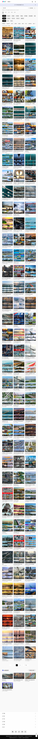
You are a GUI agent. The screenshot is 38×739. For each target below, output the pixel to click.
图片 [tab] (6, 12)
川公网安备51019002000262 (28, 736)
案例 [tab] (12, 12)
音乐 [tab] (9, 12)
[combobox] (9, 1)
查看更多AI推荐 (31, 670)
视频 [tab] (3, 12)
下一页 (26, 665)
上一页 (12, 665)
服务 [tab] (15, 12)
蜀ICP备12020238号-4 (21, 736)
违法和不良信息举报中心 (25, 737)
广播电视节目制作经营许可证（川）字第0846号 (15, 737)
